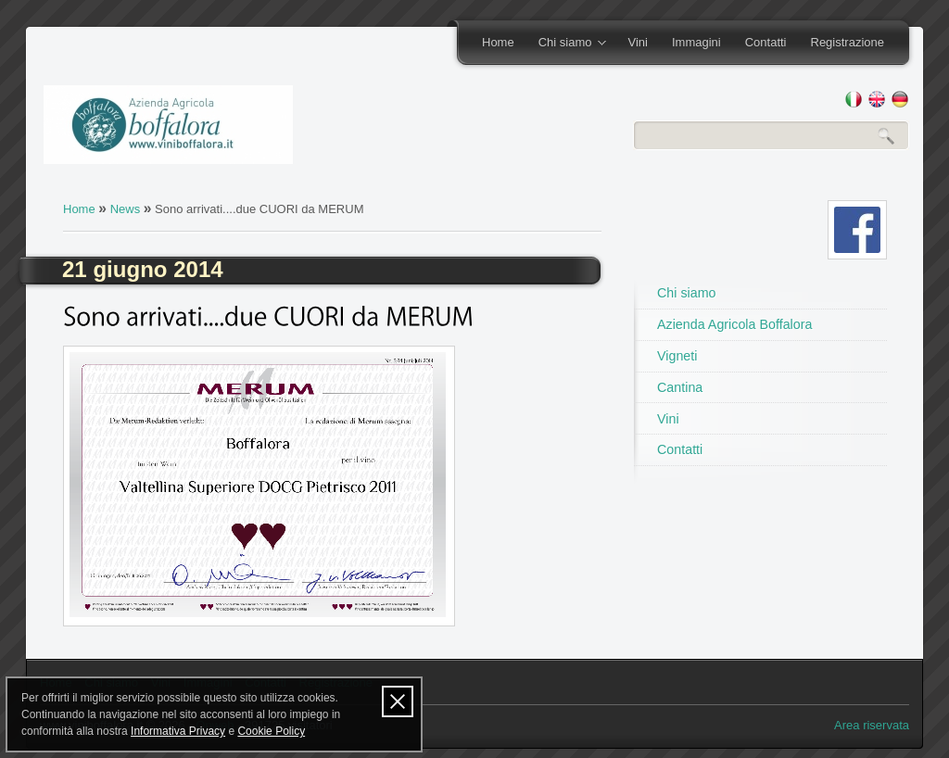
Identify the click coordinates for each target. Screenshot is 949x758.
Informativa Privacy (178, 731)
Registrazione (848, 42)
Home (498, 42)
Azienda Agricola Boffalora (734, 324)
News (125, 209)
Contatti (766, 42)
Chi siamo (566, 43)
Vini (637, 42)
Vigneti (677, 355)
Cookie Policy (271, 731)
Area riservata (871, 725)
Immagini (696, 42)
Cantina (679, 387)
